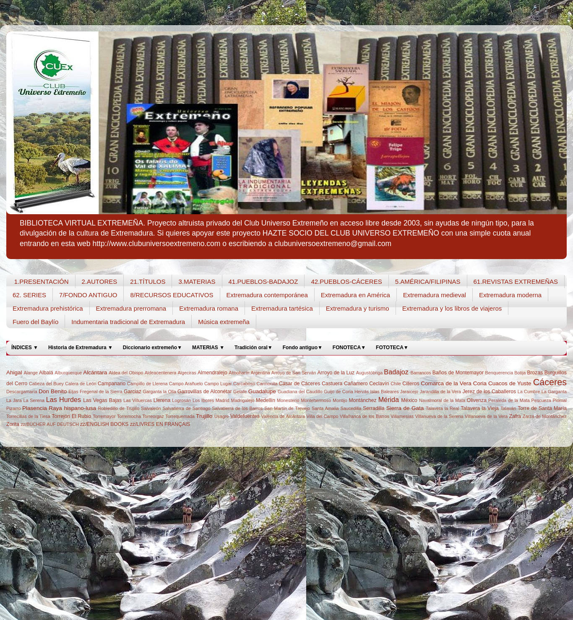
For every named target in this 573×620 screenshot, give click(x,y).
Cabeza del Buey (46, 383)
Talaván (508, 408)
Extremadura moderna (510, 294)
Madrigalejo (243, 400)
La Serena (33, 400)
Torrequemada (180, 416)
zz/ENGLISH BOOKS (104, 424)
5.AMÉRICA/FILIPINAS (428, 281)
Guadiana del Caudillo (300, 391)
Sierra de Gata (405, 408)
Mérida (388, 399)
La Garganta (554, 391)
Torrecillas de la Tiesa (28, 416)
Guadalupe (262, 391)
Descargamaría (21, 391)
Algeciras (186, 372)
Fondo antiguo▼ (303, 347)
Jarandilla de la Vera (440, 391)
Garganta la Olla (159, 391)
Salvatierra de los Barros (237, 408)
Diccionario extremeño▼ (152, 347)
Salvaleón (151, 408)
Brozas (535, 373)
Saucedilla (350, 408)
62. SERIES (29, 294)
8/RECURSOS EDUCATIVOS (171, 294)
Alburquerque (68, 372)
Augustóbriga (369, 372)
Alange (30, 372)
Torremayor (104, 416)
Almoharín (239, 372)
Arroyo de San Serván (293, 372)
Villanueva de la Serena (439, 416)
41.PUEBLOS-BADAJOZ (263, 281)
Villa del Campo (322, 416)
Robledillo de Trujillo (118, 408)
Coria (480, 383)
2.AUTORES (99, 281)
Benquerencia (499, 372)
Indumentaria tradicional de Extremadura (128, 321)
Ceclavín (379, 384)
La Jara (14, 400)
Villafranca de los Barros (364, 416)
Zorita (12, 424)
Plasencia (34, 408)
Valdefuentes (245, 416)
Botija (520, 372)
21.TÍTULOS (147, 281)
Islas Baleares (384, 391)
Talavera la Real (442, 408)
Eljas (73, 391)
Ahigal (14, 372)
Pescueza (541, 400)
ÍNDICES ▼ (24, 347)
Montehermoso (316, 400)
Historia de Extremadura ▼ (80, 347)
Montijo (340, 400)
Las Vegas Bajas (102, 400)
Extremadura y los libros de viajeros (452, 308)
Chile (396, 383)
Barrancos (420, 372)
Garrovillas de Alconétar (204, 391)
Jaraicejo (409, 391)
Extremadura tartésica (282, 308)
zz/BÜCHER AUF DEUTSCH (50, 424)
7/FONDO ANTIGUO (88, 294)
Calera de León (80, 383)
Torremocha (129, 416)
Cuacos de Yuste (509, 383)
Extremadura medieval (434, 294)
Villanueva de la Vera (486, 416)
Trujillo (204, 416)
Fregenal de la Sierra (101, 391)
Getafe (240, 391)
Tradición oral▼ (253, 347)
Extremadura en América (355, 294)
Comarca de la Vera (446, 383)
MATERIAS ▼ (208, 347)
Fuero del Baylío (35, 321)
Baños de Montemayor (458, 373)
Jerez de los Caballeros (489, 391)
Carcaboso (244, 383)
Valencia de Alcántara (283, 416)
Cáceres (550, 382)
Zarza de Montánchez (545, 416)
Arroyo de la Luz (335, 373)
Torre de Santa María (542, 408)
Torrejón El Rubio (71, 416)
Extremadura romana (208, 308)
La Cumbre (529, 391)
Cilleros (410, 384)
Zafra (515, 416)
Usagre (221, 416)
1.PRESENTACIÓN (41, 281)
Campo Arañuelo (186, 383)
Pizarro (13, 408)
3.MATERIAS (196, 281)
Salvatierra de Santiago (186, 408)
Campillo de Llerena (147, 383)
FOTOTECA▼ (392, 347)
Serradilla (373, 408)
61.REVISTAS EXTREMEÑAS (516, 281)
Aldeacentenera (161, 372)
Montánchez (362, 400)
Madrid (222, 400)
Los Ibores (203, 400)
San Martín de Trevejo (287, 408)
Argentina (260, 372)
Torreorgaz (153, 416)
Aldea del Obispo (126, 372)
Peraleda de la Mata (509, 400)
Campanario (111, 384)
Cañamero (356, 384)
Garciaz (132, 391)
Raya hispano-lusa (72, 408)
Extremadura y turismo (357, 308)
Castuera (332, 384)
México (409, 400)
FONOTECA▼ (349, 347)
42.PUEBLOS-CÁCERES (346, 281)
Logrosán (181, 400)
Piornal (560, 400)
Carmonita (267, 383)
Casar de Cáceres (299, 384)
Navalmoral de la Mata (442, 400)
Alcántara (95, 372)
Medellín (265, 400)
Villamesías (402, 416)
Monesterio (288, 400)
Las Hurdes (63, 399)
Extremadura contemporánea (267, 294)
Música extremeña (224, 321)
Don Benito (53, 391)
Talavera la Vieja (480, 408)
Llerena (162, 400)
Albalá (46, 373)
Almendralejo (212, 373)
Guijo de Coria (338, 391)
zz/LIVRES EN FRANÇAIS (160, 424)
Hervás (361, 391)
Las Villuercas (137, 400)
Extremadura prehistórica (48, 308)
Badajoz (396, 372)
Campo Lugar (218, 383)
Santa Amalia (325, 408)
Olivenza (477, 400)
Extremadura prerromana (131, 308)
